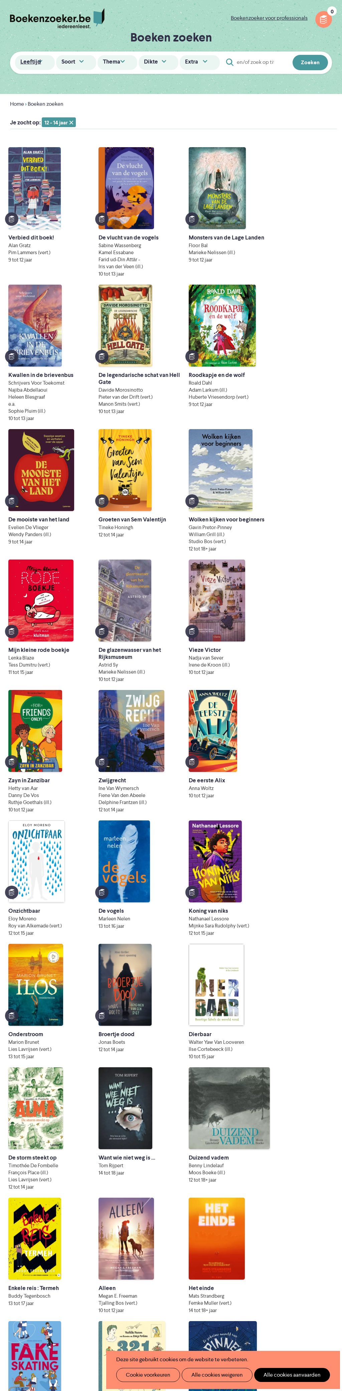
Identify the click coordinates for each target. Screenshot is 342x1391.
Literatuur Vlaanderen (157, 1307)
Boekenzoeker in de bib (148, 1235)
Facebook (316, 1242)
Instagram (326, 1242)
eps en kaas (289, 1335)
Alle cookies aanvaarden (280, 1374)
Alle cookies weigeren (210, 1374)
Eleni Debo (170, 1335)
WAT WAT (180, 1326)
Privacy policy (315, 1212)
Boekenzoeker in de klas (149, 1224)
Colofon (202, 1256)
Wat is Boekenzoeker (145, 1213)
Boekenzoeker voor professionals (269, 17)
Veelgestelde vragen (144, 1267)
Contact (202, 1267)
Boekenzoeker (57, 18)
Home (17, 103)
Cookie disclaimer (311, 1220)
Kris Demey (228, 1335)
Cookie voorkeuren (145, 1374)
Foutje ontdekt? (139, 1278)
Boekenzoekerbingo (144, 1246)
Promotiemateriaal (142, 1256)
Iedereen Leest (216, 1298)
